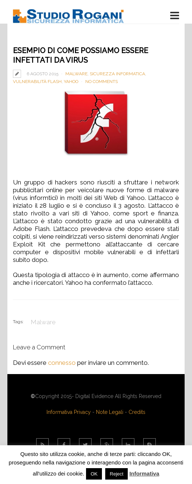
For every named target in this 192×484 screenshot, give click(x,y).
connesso (62, 362)
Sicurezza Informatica (117, 73)
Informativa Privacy (69, 412)
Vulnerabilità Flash (37, 81)
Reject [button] (116, 474)
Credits (136, 412)
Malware (76, 73)
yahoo (71, 81)
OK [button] (93, 474)
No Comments (101, 81)
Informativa (144, 473)
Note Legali (109, 412)
